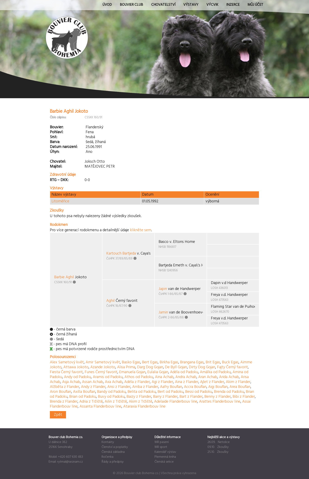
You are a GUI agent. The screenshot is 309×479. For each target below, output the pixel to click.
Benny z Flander (217, 397)
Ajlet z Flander (212, 382)
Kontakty (108, 442)
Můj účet (255, 5)
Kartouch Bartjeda (121, 253)
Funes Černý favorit (101, 372)
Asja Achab (71, 382)
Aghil (110, 301)
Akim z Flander (238, 382)
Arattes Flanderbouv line (219, 402)
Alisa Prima (126, 367)
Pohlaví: (56, 132)
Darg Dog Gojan (150, 367)
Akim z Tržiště (140, 402)
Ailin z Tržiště (116, 402)
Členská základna (113, 452)
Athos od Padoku (138, 377)
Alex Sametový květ (67, 362)
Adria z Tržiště (91, 402)
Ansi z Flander (118, 387)
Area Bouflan (240, 387)
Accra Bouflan (195, 387)
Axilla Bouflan (84, 392)
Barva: (55, 142)
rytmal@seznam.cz (70, 461)
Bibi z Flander (244, 397)
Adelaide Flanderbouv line (175, 402)
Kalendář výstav (165, 452)
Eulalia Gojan (157, 372)
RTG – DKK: (59, 180)
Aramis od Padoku (108, 377)
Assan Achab (92, 382)
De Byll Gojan (176, 367)
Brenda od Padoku (229, 392)
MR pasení (161, 442)
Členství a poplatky (115, 447)
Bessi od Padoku (198, 392)
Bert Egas (150, 362)
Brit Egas (213, 362)
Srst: (53, 137)
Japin (163, 289)
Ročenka (107, 457)
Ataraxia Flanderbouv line (144, 406)
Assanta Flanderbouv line (100, 406)
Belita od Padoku (142, 392)
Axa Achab (113, 382)
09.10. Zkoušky (218, 447)
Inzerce (233, 5)
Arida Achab (229, 377)
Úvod (107, 5)
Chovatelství (163, 5)
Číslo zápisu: (58, 117)
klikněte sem (140, 230)
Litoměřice (60, 201)
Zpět (58, 415)
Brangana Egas (192, 362)
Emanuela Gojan (132, 372)
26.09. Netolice (218, 442)
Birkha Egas (169, 362)
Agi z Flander (162, 382)
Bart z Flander (191, 397)
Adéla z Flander (137, 382)
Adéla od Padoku (184, 372)
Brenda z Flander (63, 402)
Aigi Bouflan (218, 387)
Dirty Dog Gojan (202, 367)
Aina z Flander (186, 382)
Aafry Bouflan (171, 387)
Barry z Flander (165, 397)
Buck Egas (230, 362)
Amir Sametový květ (103, 362)
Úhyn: (54, 151)
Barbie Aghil (64, 277)
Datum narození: (63, 146)
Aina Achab (164, 377)
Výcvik (212, 5)
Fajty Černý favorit (232, 367)
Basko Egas (131, 362)
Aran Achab (207, 377)
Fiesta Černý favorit (66, 372)
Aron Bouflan (60, 392)
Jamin (163, 312)
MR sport (160, 447)
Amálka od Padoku (215, 372)
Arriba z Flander (145, 387)
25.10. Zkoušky (217, 452)
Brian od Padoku (82, 397)
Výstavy (190, 5)
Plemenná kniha (165, 457)
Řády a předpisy (113, 461)
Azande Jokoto (102, 367)
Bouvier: (56, 127)
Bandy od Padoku (111, 392)
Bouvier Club (131, 5)
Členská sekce (164, 461)
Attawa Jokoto (75, 367)
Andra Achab (185, 377)
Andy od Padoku (77, 377)
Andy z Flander (93, 387)
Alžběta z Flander (64, 387)
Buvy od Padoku (111, 397)
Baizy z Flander (139, 397)
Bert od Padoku (170, 392)
